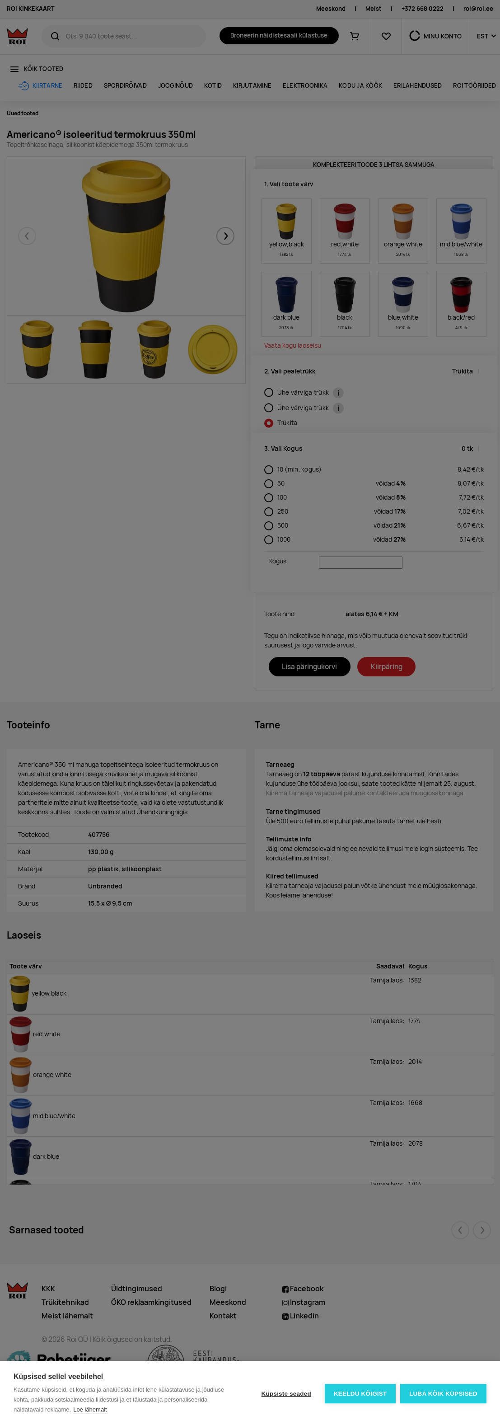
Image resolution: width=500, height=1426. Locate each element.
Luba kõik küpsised (443, 1393)
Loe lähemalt (90, 1409)
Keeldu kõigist (360, 1393)
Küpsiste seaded (286, 1393)
